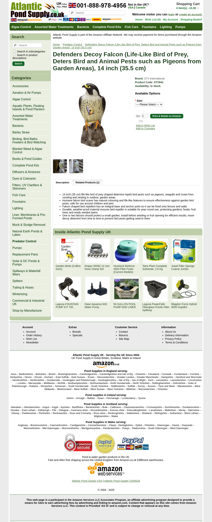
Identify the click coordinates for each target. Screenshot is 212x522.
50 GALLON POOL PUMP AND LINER (125, 306)
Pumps (180, 27)
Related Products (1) (87, 182)
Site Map (124, 338)
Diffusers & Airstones (26, 172)
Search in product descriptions (25, 57)
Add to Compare (145, 128)
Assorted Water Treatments (54, 27)
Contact (123, 331)
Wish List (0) (153, 19)
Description (62, 182)
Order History (34, 335)
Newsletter (32, 342)
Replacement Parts (25, 254)
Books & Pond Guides (27, 158)
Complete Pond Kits (107, 27)
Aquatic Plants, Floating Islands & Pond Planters (28, 107)
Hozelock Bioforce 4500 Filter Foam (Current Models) (124, 268)
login (171, 14)
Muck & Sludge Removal (28, 224)
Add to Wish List (145, 125)
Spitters (17, 281)
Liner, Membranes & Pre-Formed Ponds (29, 216)
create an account (190, 14)
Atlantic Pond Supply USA (87, 480)
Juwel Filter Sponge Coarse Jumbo (183, 267)
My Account (170, 19)
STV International (154, 78)
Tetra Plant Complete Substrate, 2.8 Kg (154, 267)
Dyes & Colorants (24, 178)
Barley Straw (21, 132)
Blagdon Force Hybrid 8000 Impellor (184, 306)
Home (139, 19)
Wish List (31, 338)
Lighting (166, 27)
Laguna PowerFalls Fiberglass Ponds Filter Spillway (155, 307)
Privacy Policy (173, 338)
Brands (77, 331)
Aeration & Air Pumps (26, 92)
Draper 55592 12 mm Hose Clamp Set (97, 267)
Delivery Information (177, 335)
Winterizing (19, 294)
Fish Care (132, 27)
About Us (170, 331)
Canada (140, 7)
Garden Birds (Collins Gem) (68, 267)
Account (31, 331)
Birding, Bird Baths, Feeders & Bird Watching (29, 140)
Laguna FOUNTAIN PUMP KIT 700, (67, 306)
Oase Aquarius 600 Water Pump (96, 306)
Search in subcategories (31, 51)
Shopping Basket (191, 19)
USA (131, 7)
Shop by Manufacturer (27, 310)
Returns (123, 335)
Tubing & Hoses (23, 287)
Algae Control (21, 27)
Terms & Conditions (176, 342)
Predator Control (24, 241)
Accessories (20, 86)
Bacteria (83, 27)
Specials (78, 335)
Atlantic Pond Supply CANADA (122, 480)
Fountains (149, 27)
